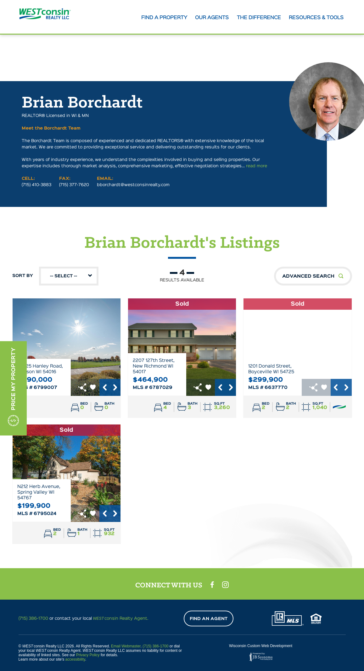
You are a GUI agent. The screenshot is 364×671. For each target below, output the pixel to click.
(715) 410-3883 (36, 185)
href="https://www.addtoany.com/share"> (82, 388)
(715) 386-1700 (33, 618)
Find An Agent (209, 619)
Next (115, 388)
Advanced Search (308, 277)
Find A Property (166, 18)
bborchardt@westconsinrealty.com (133, 185)
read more (256, 167)
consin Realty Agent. (120, 618)
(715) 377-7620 (74, 185)
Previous (104, 388)
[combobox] (69, 276)
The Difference (260, 18)
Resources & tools (316, 18)
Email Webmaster (126, 646)
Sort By (55, 277)
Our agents (213, 18)
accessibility (75, 659)
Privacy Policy (88, 655)
